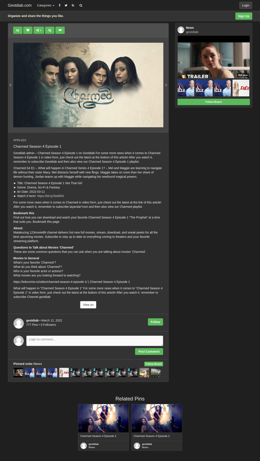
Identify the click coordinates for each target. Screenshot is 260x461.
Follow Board (154, 363)
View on (88, 304)
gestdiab (94, 444)
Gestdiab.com (20, 5)
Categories (46, 5)
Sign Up (243, 16)
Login (245, 5)
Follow (155, 322)
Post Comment (149, 351)
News (37, 363)
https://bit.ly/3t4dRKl (50, 196)
